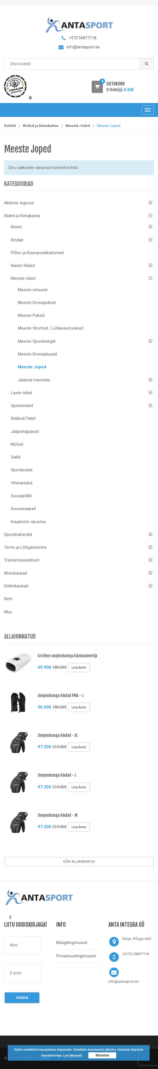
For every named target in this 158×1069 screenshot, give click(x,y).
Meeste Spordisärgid (36, 341)
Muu (8, 611)
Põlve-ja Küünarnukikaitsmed (37, 252)
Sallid (15, 457)
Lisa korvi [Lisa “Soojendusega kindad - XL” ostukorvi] (79, 747)
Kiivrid (16, 226)
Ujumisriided (22, 405)
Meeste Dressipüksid (37, 302)
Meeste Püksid (31, 315)
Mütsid (17, 444)
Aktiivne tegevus (19, 202)
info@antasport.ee (123, 981)
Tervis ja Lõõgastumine (25, 547)
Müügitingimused (71, 942)
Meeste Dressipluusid (37, 354)
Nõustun (102, 1055)
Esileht (10, 126)
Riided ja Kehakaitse (41, 126)
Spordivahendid (18, 534)
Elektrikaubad (16, 586)
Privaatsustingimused (76, 955)
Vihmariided (21, 483)
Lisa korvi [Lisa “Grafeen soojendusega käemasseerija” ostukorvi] (79, 668)
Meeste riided (77, 126)
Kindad (17, 239)
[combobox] (79, 64)
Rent (8, 598)
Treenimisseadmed (21, 560)
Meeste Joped (32, 366)
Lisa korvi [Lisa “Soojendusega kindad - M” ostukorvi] (79, 827)
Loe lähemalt (72, 1055)
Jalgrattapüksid (25, 431)
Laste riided (21, 392)
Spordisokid (21, 469)
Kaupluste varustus (28, 521)
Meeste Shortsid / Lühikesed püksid (50, 328)
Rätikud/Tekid (23, 418)
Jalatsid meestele (34, 380)
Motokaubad (15, 573)
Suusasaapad (23, 508)
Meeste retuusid (32, 289)
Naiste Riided (23, 265)
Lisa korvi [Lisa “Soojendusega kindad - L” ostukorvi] (79, 787)
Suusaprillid (21, 495)
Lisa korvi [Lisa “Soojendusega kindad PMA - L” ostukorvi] (79, 707)
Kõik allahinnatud (79, 862)
